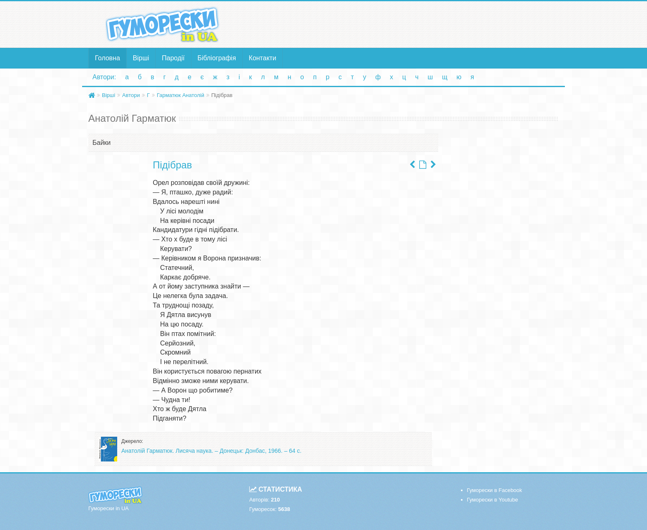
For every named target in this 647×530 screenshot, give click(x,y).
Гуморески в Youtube (492, 500)
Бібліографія (217, 58)
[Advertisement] (404, 24)
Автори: (104, 76)
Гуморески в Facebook (494, 490)
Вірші (141, 58)
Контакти (262, 58)
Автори (131, 95)
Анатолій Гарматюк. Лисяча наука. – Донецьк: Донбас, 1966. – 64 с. (211, 450)
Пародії (173, 58)
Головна (107, 58)
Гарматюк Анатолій (180, 95)
